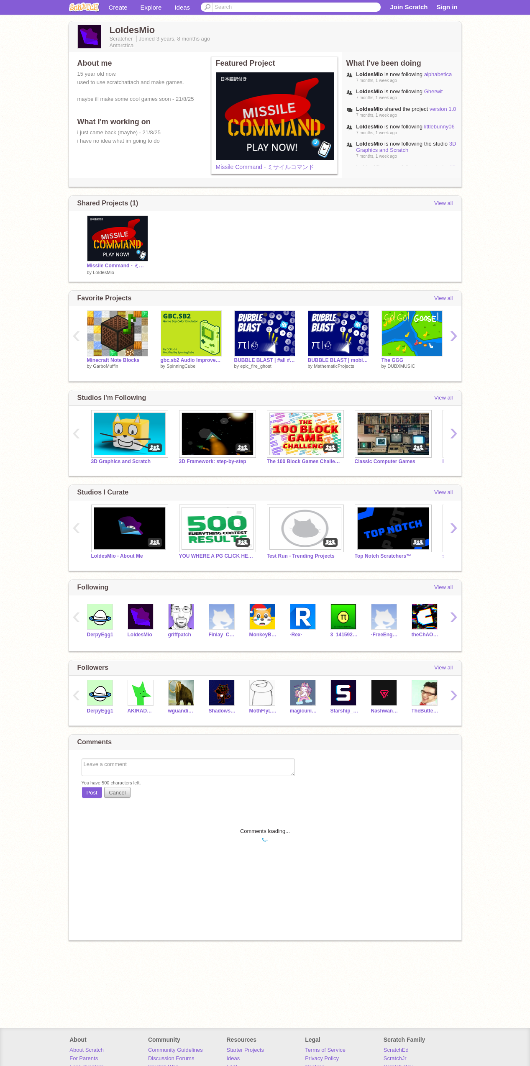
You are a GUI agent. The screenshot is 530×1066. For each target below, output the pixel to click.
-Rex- (296, 635)
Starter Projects (245, 1050)
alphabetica (438, 74)
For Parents (83, 1058)
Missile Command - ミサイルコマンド (265, 167)
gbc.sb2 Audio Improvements (191, 360)
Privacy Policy (322, 1058)
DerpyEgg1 (100, 635)
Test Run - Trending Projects (301, 556)
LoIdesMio (103, 272)
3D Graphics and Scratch (406, 147)
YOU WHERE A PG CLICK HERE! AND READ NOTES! (216, 556)
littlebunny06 (439, 126)
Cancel (117, 792)
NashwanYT (385, 711)
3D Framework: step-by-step (212, 461)
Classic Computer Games (385, 461)
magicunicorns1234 (304, 711)
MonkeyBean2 (263, 635)
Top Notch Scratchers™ (383, 556)
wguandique (182, 711)
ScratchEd (396, 1050)
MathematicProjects (334, 366)
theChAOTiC (426, 635)
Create (118, 7)
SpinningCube (180, 366)
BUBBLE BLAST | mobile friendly (338, 360)
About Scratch (86, 1050)
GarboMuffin (105, 366)
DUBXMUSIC (401, 366)
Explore (151, 7)
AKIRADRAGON (142, 711)
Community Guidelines (175, 1050)
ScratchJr (395, 1058)
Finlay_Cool (223, 635)
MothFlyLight (263, 711)
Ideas (182, 7)
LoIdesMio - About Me (117, 556)
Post (92, 792)
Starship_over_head (344, 711)
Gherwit (433, 91)
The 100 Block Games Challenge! (304, 461)
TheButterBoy (426, 711)
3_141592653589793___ (344, 635)
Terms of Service (325, 1050)
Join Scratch (409, 6)
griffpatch (179, 635)
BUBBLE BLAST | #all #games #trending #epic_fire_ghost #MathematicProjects (264, 360)
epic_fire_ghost (255, 366)
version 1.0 (443, 109)
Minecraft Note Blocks (113, 360)
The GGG (392, 360)
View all (443, 203)
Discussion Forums (171, 1058)
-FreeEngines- (385, 635)
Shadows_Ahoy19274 (223, 711)
